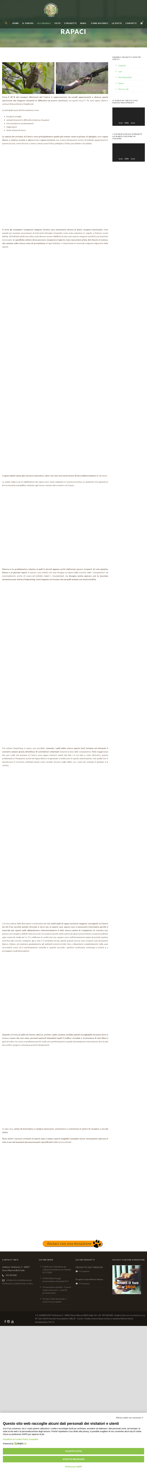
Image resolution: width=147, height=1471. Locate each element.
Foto (58, 23)
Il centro (28, 23)
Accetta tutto (73, 1451)
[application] (128, 116)
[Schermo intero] (141, 122)
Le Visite (117, 23)
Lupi (120, 71)
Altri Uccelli (123, 89)
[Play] (116, 122)
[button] (8, 25)
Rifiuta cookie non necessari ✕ (129, 1418)
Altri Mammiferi (125, 77)
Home (15, 23)
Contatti (131, 23)
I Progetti (70, 23)
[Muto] (137, 122)
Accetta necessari (73, 1459)
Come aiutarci (99, 23)
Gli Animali (44, 23)
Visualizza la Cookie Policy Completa (20, 1439)
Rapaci (121, 83)
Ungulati (122, 65)
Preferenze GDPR (73, 1467)
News (83, 23)
